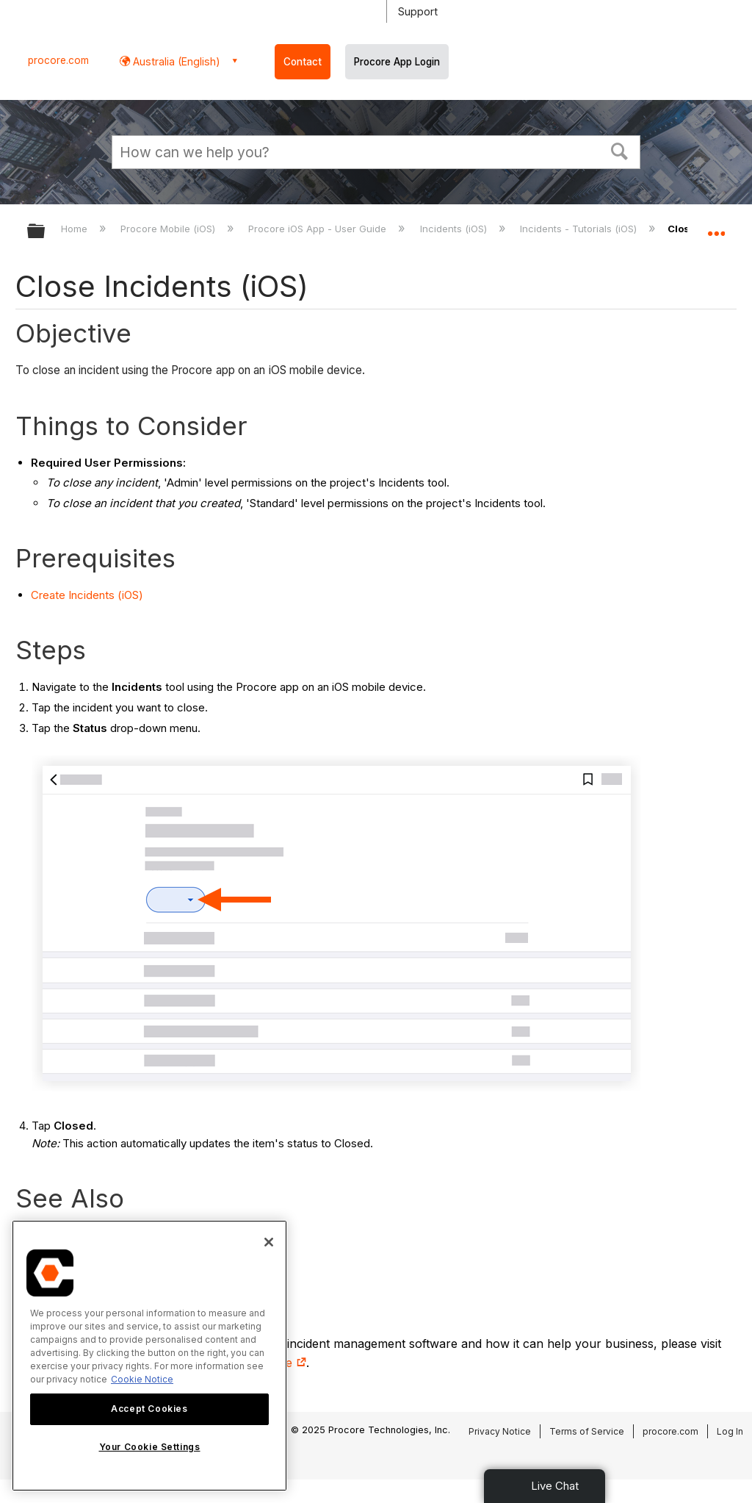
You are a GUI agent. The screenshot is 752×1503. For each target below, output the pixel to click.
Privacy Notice (500, 1431)
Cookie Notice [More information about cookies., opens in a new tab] (142, 1379)
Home (75, 228)
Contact (302, 62)
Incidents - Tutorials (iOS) (580, 228)
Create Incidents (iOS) (87, 595)
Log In (730, 1431)
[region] (149, 1355)
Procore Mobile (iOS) (169, 228)
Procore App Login (397, 62)
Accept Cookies (149, 1408)
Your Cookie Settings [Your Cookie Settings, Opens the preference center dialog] (149, 1446)
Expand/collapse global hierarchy (45, 232)
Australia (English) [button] (175, 61)
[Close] (269, 1242)
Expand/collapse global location (716, 226)
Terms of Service (586, 1431)
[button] (619, 150)
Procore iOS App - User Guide (318, 228)
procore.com (58, 60)
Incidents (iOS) (455, 228)
